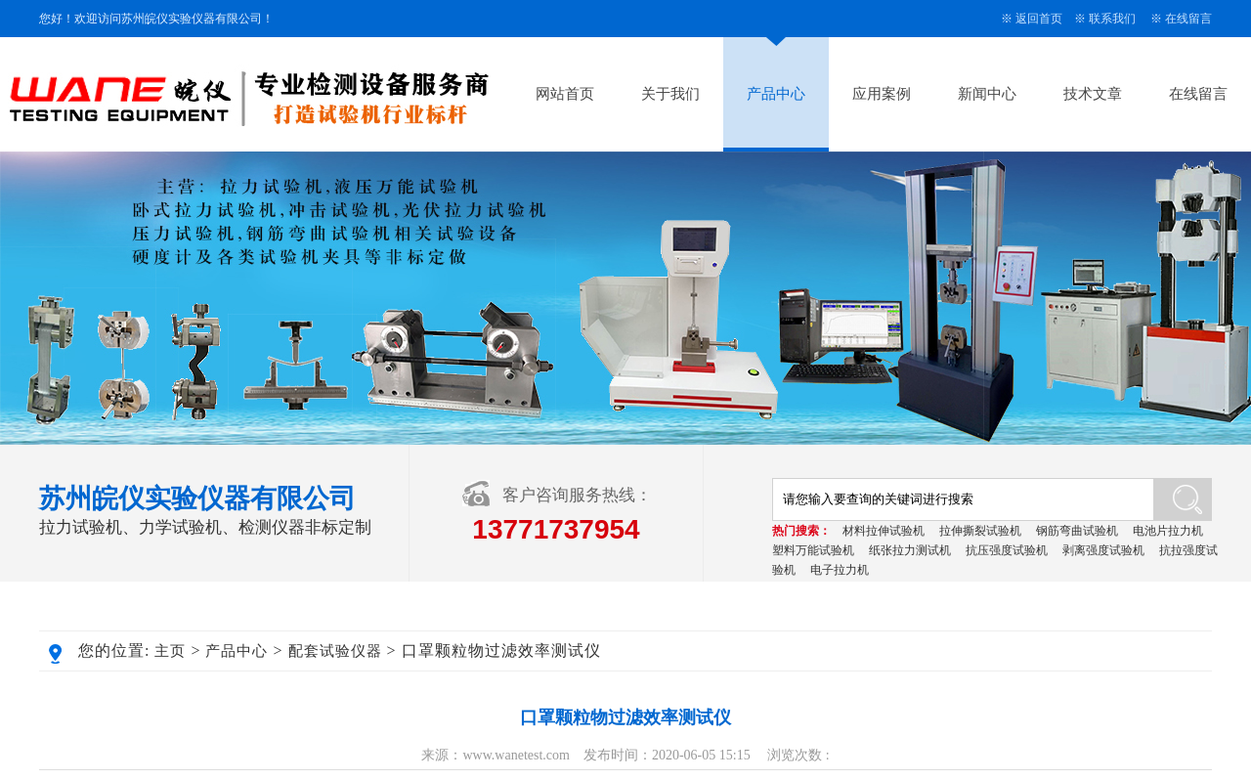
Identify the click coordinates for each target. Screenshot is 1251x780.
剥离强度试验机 (1103, 550)
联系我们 (1112, 18)
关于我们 (670, 94)
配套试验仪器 (335, 651)
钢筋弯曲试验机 (1077, 531)
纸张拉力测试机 (910, 550)
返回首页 (1038, 18)
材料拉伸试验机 (883, 531)
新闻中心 (987, 94)
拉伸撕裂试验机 (980, 531)
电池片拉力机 (1168, 531)
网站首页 (565, 94)
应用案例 (881, 94)
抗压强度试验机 (1007, 550)
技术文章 (1092, 94)
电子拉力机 (839, 570)
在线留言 (1188, 18)
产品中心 (776, 94)
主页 (170, 651)
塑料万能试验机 (813, 550)
